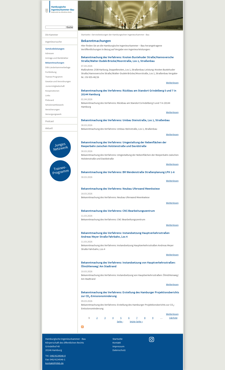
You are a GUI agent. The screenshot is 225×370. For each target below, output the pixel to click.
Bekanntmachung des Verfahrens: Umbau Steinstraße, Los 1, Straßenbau (125, 120)
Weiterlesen (172, 82)
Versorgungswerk (53, 114)
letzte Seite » (136, 321)
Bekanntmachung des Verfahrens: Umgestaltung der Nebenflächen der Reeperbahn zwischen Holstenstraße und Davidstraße (123, 144)
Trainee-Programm (54, 76)
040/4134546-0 (58, 355)
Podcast (49, 121)
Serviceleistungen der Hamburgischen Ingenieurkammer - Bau (120, 34)
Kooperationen (52, 90)
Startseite (85, 34)
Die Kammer (51, 34)
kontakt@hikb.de (54, 363)
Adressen (49, 53)
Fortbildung (50, 72)
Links (47, 95)
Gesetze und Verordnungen (58, 81)
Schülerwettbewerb (54, 104)
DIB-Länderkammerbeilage (57, 67)
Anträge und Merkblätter (56, 58)
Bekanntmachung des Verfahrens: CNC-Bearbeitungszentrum (118, 211)
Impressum (118, 346)
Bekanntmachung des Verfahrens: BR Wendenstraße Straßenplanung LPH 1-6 (128, 172)
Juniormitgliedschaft (55, 86)
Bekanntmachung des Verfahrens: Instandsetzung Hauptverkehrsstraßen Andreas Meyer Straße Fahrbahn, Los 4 (125, 234)
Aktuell (49, 128)
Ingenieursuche (53, 41)
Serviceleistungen (54, 48)
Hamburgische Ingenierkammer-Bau (59, 10)
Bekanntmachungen (54, 62)
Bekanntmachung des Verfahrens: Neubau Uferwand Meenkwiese (120, 188)
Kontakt (116, 342)
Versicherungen (52, 109)
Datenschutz (119, 350)
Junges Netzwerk (60, 146)
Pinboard (49, 100)
